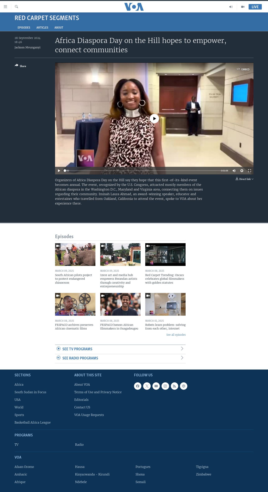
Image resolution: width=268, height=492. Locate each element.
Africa (19, 384)
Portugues (143, 467)
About (58, 27)
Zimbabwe (203, 474)
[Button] (20, 67)
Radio (79, 445)
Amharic (21, 474)
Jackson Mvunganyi (28, 47)
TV (16, 445)
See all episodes (176, 334)
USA (18, 400)
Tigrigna (202, 467)
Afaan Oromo (24, 467)
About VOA (82, 384)
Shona (140, 474)
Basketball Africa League (33, 422)
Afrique (20, 482)
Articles (42, 27)
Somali (141, 482)
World (19, 407)
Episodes (24, 27)
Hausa (80, 467)
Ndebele (81, 482)
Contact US (82, 407)
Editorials (81, 400)
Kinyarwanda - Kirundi (92, 474)
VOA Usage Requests (89, 415)
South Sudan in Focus (30, 392)
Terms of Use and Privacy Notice (98, 392)
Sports (19, 415)
